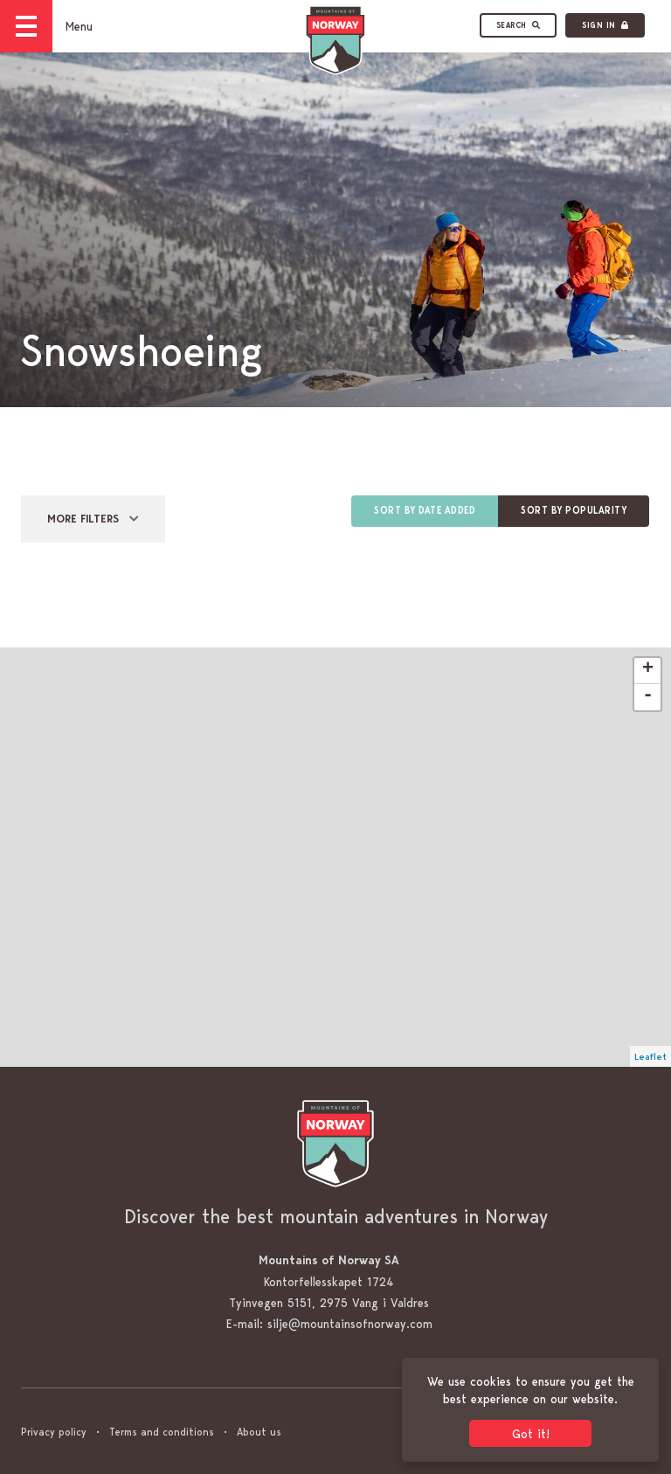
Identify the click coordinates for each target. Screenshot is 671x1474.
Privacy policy (53, 1431)
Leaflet (650, 1056)
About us (259, 1431)
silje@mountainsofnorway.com (349, 1324)
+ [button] (648, 670)
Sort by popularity (573, 510)
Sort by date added (424, 510)
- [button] (648, 696)
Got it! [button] (531, 1434)
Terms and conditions (161, 1431)
